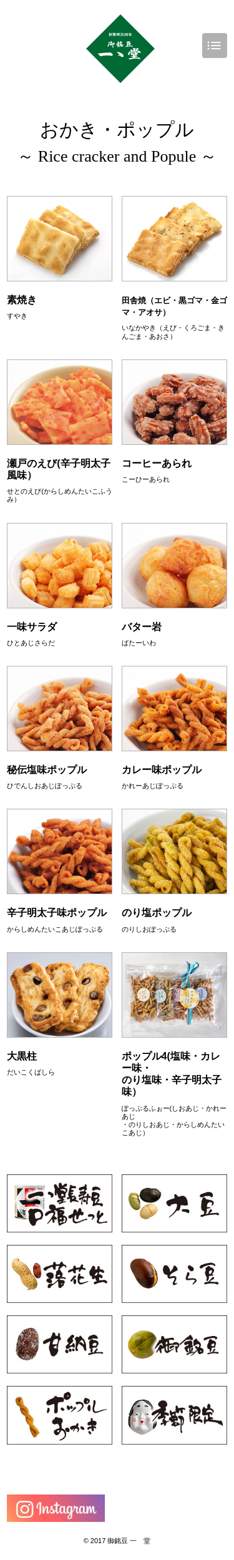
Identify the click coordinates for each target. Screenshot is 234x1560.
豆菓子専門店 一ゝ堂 (120, 48)
